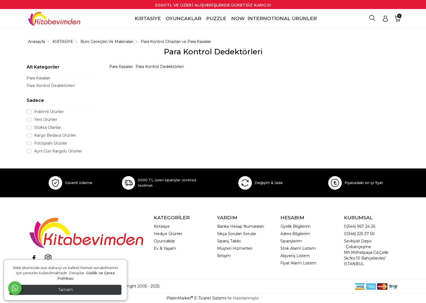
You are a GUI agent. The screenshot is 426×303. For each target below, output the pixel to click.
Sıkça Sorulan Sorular (236, 233)
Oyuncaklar (164, 241)
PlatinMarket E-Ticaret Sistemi (196, 298)
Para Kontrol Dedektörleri (51, 85)
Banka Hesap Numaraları (240, 226)
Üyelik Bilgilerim (295, 226)
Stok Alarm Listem (298, 248)
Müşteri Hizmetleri (234, 248)
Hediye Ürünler (168, 233)
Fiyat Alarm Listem (298, 263)
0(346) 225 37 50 (359, 233)
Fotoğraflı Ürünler (50, 143)
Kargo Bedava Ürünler (55, 135)
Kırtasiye (162, 226)
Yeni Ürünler (45, 119)
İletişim (224, 255)
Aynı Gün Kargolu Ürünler (58, 151)
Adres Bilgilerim (295, 233)
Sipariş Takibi (229, 241)
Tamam (65, 289)
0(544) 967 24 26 (359, 226)
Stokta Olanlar (47, 127)
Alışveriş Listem (295, 255)
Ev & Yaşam (165, 248)
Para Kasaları (38, 78)
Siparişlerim (291, 241)
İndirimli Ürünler (49, 111)
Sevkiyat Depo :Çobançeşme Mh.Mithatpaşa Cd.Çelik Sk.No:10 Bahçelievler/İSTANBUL (366, 252)
